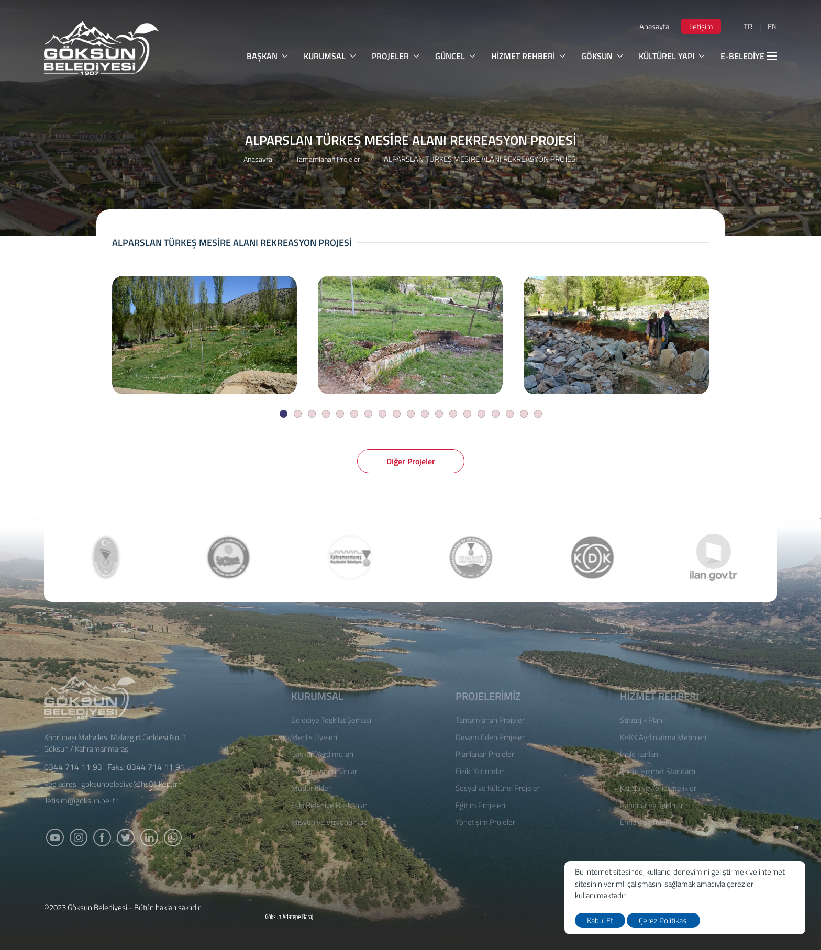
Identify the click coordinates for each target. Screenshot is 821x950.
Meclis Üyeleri (314, 737)
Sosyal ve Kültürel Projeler (498, 788)
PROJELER (395, 56)
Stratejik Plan (641, 720)
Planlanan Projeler (485, 754)
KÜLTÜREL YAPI (672, 56)
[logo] (101, 48)
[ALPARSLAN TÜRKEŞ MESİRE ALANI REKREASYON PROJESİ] (204, 335)
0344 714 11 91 (156, 767)
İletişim (701, 26)
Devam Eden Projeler (490, 737)
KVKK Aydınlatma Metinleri (663, 737)
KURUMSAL (330, 56)
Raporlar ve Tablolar (651, 805)
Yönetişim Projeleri (486, 822)
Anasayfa (654, 26)
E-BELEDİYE (748, 56)
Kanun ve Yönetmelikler (658, 788)
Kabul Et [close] (600, 920)
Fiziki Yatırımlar (480, 771)
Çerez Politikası (663, 920)
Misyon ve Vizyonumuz (329, 822)
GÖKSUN (602, 56)
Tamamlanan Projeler (328, 158)
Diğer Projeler (410, 461)
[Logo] (90, 696)
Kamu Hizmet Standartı (657, 771)
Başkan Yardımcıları (322, 754)
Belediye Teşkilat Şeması (331, 720)
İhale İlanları (639, 754)
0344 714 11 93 (73, 767)
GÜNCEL (455, 56)
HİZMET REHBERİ (528, 56)
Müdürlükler (311, 788)
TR (748, 26)
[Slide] (283, 414)
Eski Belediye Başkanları (330, 805)
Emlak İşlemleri (645, 822)
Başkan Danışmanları (325, 771)
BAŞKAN (267, 56)
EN (772, 26)
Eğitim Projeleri (480, 805)
